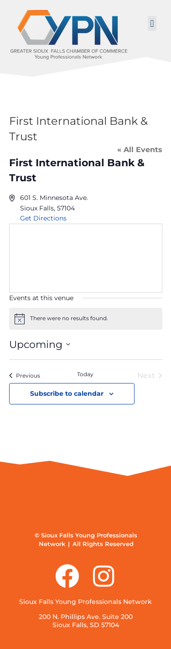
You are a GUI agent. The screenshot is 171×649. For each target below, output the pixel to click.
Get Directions (43, 218)
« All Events (139, 149)
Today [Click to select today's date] (85, 374)
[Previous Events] (24, 376)
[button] (152, 23)
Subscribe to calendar (67, 393)
